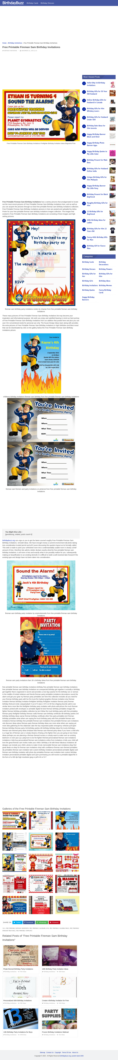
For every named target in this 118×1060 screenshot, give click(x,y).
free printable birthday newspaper (17, 928)
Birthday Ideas (104, 281)
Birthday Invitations (10, 50)
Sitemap (42, 1052)
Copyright (58, 1052)
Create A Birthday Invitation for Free (55, 1001)
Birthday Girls (87, 281)
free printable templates (24, 931)
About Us (75, 1052)
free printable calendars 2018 (39, 928)
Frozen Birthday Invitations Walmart (55, 1032)
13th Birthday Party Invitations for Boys (17, 1032)
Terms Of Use (66, 1052)
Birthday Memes (105, 285)
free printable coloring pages (59, 928)
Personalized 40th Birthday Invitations (17, 1001)
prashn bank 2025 (78, 1056)
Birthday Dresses (47, 3)
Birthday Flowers (105, 269)
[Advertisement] (59, 25)
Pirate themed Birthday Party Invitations (18, 969)
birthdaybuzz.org (8, 540)
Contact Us (50, 1052)
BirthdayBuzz (13, 3)
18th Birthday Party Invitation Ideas (55, 969)
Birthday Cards (32, 3)
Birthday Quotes (88, 290)
